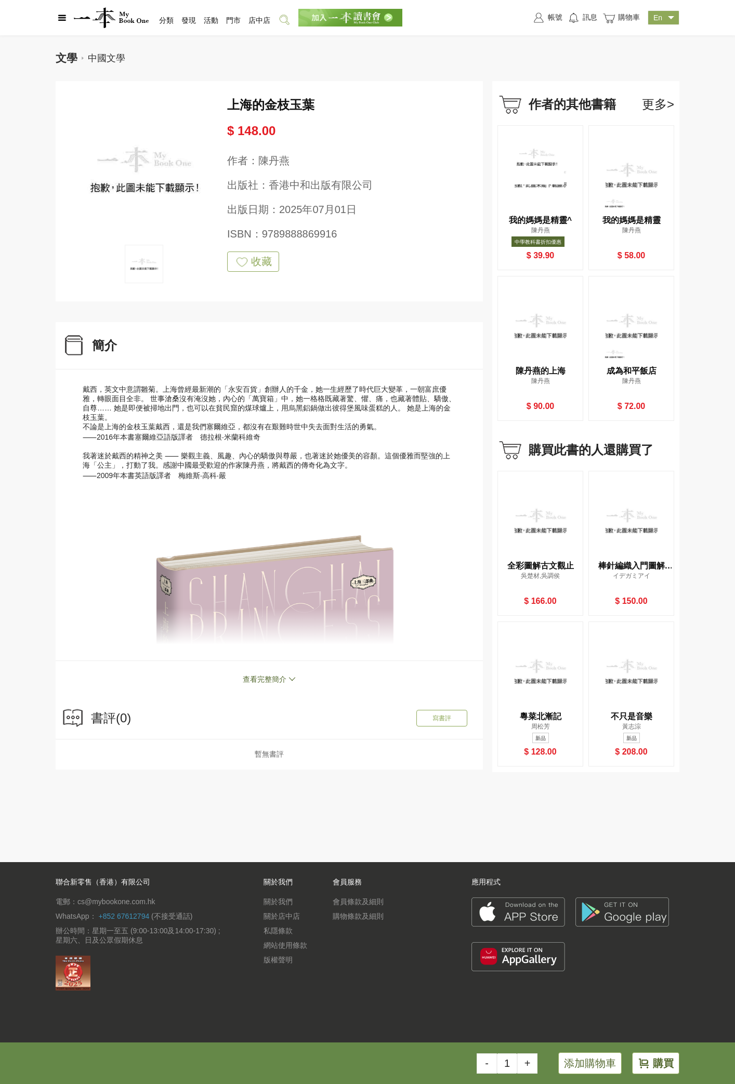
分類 (166, 20)
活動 (211, 20)
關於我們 (278, 901)
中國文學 (106, 58)
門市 (233, 20)
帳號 (547, 17)
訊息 (582, 17)
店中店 (259, 20)
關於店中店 (282, 916)
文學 (66, 58)
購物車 (621, 17)
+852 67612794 (123, 916)
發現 (188, 20)
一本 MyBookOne (111, 17)
